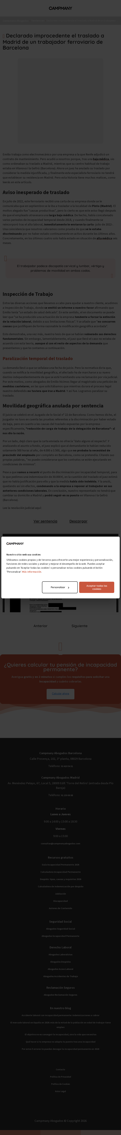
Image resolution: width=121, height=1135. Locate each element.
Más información (31, 572)
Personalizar (60, 587)
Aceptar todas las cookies (96, 587)
